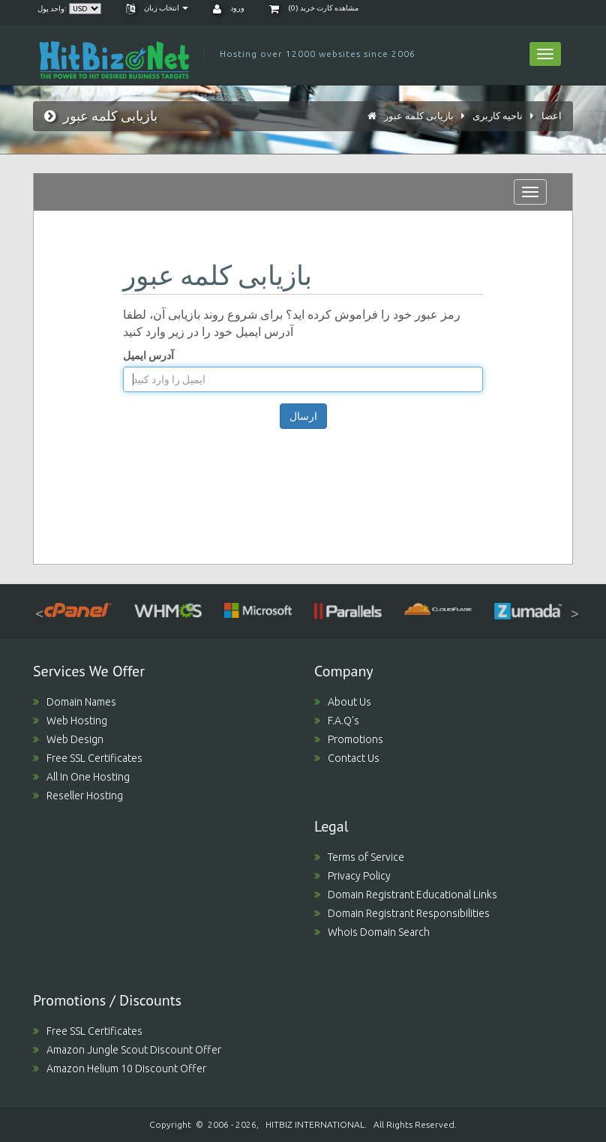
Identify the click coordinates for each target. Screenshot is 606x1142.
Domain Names (74, 702)
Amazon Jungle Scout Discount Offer (127, 1050)
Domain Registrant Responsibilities (402, 913)
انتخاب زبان (157, 8)
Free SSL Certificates (87, 758)
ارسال (303, 416)
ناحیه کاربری (497, 115)
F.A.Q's (336, 721)
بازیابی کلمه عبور (419, 115)
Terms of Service (359, 857)
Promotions (348, 739)
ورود (228, 8)
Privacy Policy (352, 876)
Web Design (68, 739)
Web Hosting (70, 721)
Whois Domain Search (372, 932)
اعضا (552, 115)
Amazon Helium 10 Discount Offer (119, 1069)
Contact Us (347, 758)
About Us (342, 702)
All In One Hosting (81, 777)
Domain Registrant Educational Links (405, 895)
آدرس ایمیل (148, 355)
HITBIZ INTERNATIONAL (315, 1124)
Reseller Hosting (78, 796)
